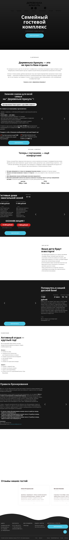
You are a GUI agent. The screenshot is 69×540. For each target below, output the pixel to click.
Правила (19, 10)
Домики (34, 10)
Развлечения (42, 10)
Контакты (58, 10)
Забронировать (19, 142)
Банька (26, 10)
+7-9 (3, 422)
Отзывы (51, 10)
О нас (12, 10)
